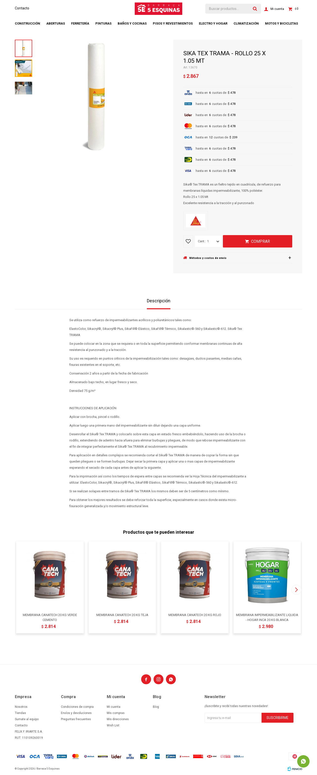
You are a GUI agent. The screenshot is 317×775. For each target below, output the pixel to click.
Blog (156, 707)
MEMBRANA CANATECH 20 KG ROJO (194, 615)
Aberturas (55, 23)
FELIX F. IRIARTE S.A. (29, 731)
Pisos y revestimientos (173, 23)
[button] (296, 589)
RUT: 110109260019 (29, 738)
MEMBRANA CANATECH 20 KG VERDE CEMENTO (50, 617)
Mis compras (116, 713)
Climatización (246, 23)
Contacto (22, 8)
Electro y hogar (213, 23)
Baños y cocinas (132, 23)
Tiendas (20, 713)
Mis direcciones (118, 719)
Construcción (27, 23)
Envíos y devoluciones (76, 713)
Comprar (260, 241)
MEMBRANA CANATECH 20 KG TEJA (122, 615)
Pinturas (103, 23)
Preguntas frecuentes (76, 719)
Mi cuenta (113, 707)
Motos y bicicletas (281, 23)
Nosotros (21, 707)
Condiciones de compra (77, 707)
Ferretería (80, 23)
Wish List (113, 725)
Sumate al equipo (27, 719)
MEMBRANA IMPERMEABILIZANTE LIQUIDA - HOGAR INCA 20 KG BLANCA (267, 617)
